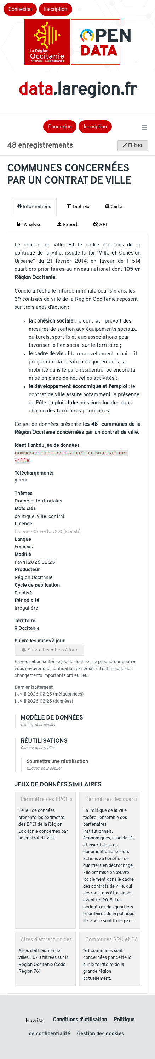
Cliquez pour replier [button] (38, 750)
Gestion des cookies (100, 1034)
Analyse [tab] (29, 224)
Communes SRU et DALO (115, 941)
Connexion (20, 9)
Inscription (55, 9)
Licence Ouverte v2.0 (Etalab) (48, 533)
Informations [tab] (34, 206)
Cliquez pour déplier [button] (38, 726)
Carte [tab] (113, 206)
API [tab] (100, 224)
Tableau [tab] (78, 206)
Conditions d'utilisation (80, 1020)
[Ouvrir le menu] (144, 128)
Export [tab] (67, 224)
